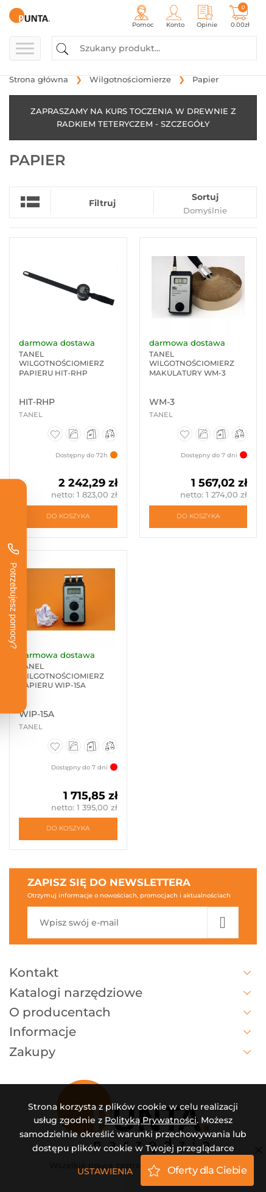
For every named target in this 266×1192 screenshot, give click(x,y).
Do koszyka (67, 516)
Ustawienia (105, 1171)
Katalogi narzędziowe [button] (133, 992)
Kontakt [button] (133, 972)
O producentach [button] (133, 1012)
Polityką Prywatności (151, 1120)
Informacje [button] (133, 1031)
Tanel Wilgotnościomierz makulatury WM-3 (191, 363)
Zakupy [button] (133, 1052)
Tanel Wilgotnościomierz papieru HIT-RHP (61, 363)
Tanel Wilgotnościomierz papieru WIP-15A (61, 676)
